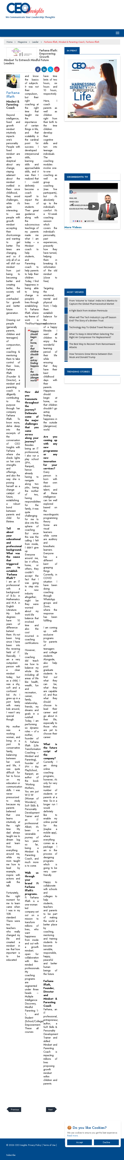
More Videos (73, 227)
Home (9, 42)
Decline (106, 1142)
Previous (15, 1109)
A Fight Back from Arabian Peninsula (88, 310)
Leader (35, 42)
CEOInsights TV (77, 177)
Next (50, 1109)
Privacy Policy (34, 1145)
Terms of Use (49, 1145)
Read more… (73, 1135)
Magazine (22, 42)
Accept (79, 1142)
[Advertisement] (62, 1094)
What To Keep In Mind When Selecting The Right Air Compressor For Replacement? (91, 335)
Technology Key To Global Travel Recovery (91, 327)
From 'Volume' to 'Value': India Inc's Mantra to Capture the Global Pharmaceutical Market (93, 302)
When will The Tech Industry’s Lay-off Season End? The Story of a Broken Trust (92, 319)
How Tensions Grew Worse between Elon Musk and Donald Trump (90, 355)
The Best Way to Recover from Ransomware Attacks (92, 345)
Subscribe (10, 1155)
